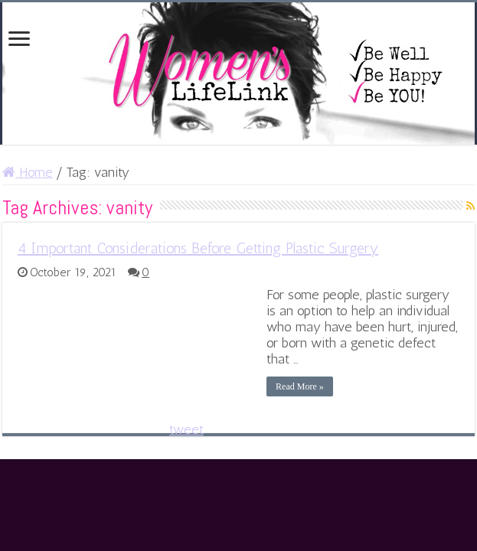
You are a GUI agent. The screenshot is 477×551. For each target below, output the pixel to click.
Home (27, 172)
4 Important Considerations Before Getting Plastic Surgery (198, 248)
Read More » (300, 386)
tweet (186, 429)
